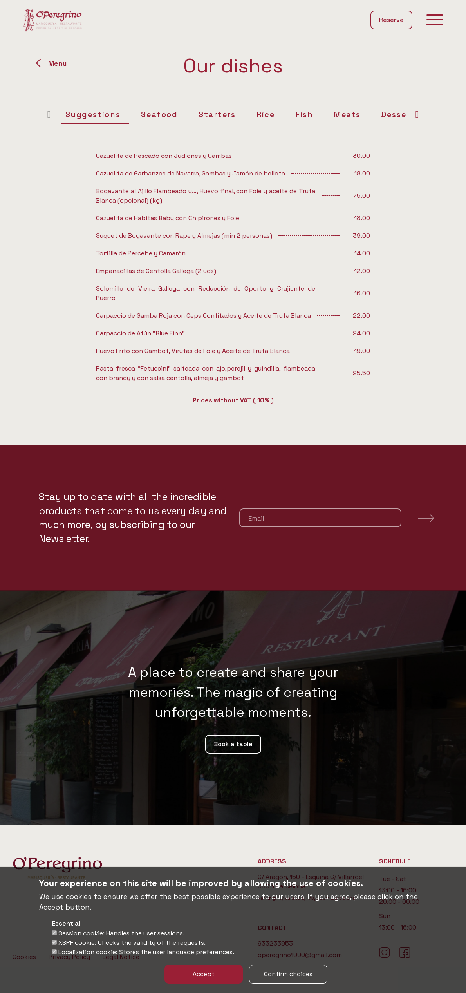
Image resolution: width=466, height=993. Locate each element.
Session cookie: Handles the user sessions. (121, 933)
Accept (204, 974)
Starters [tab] (207, 114)
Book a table (233, 744)
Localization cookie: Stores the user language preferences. (146, 952)
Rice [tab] (256, 114)
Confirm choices (288, 974)
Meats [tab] (338, 114)
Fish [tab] (295, 114)
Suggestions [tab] (83, 114)
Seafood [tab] (150, 114)
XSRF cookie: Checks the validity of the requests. (132, 943)
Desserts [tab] (391, 114)
